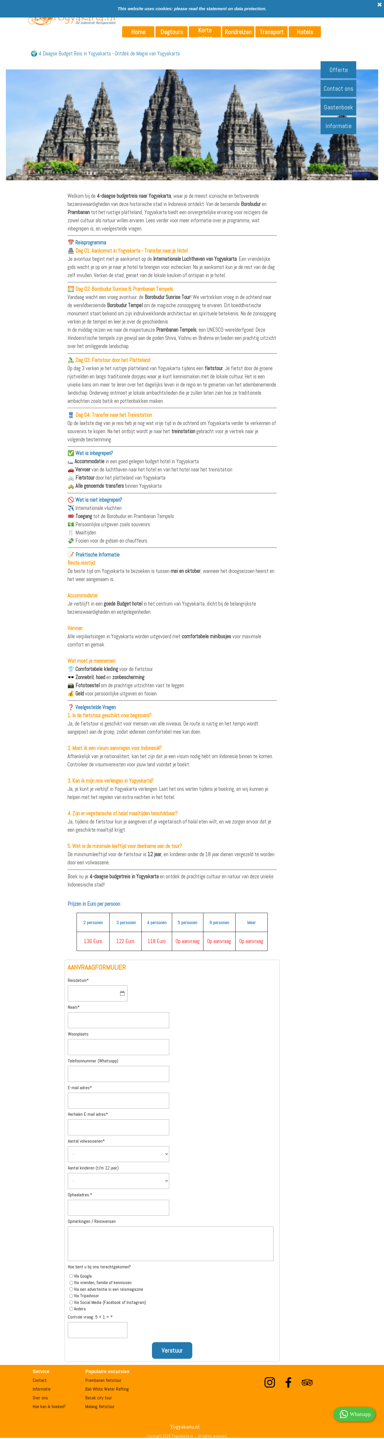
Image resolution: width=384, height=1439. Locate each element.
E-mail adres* (80, 1088)
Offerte (338, 70)
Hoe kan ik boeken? (49, 1406)
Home (138, 32)
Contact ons (338, 88)
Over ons (40, 1398)
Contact (40, 1380)
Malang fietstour (100, 1406)
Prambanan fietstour (103, 1380)
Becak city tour (98, 1398)
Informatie (339, 126)
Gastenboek (338, 107)
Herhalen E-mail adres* (88, 1114)
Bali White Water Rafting (107, 1389)
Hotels (305, 32)
